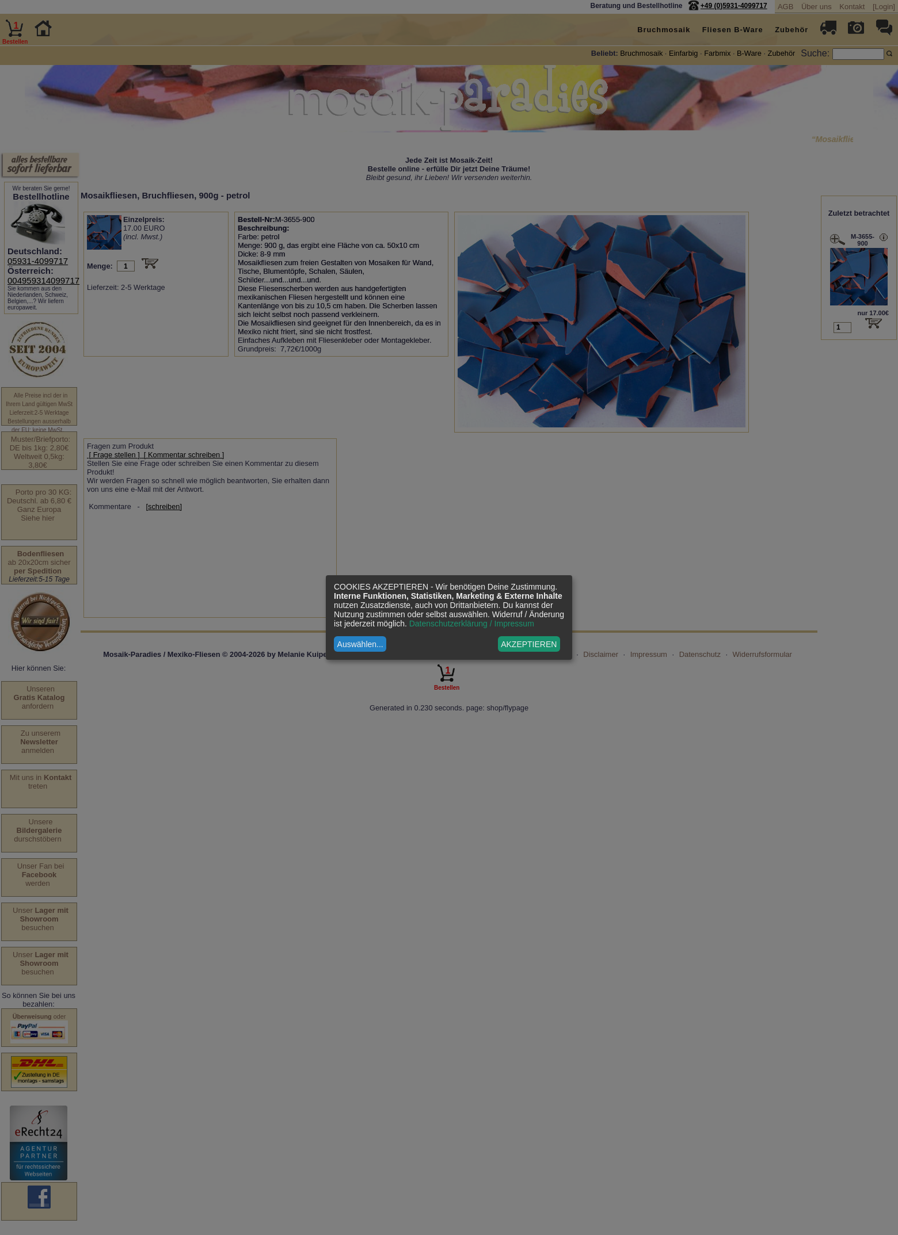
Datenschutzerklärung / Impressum (471, 623)
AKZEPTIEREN (529, 644)
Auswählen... (360, 644)
